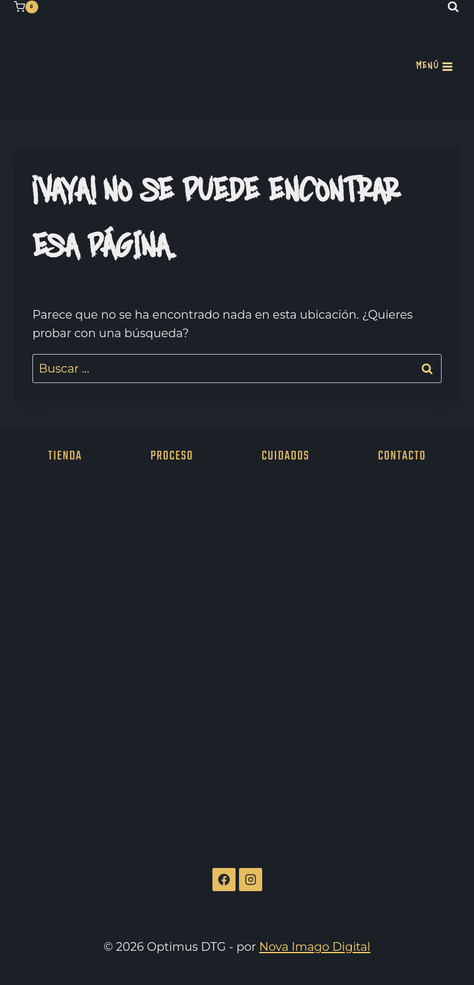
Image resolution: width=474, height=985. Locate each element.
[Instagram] (250, 879)
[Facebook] (224, 879)
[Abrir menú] (434, 66)
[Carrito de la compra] (26, 7)
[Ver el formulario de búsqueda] (453, 7)
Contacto (402, 455)
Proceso (171, 455)
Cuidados (286, 455)
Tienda (65, 455)
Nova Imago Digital (314, 947)
